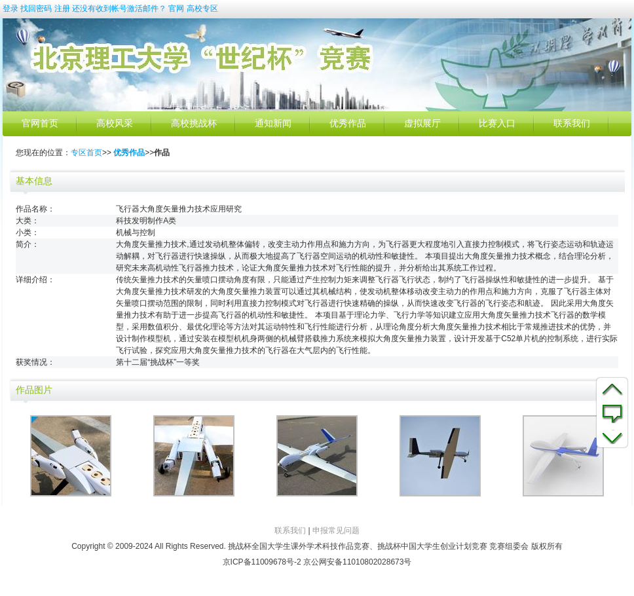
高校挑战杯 (194, 123)
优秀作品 (347, 123)
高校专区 (202, 8)
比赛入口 (497, 123)
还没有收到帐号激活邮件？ (119, 8)
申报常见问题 (336, 530)
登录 (10, 8)
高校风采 (114, 123)
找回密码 (36, 8)
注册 (62, 8)
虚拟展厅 (422, 123)
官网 (176, 8)
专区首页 (86, 152)
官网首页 (40, 123)
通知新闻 (273, 123)
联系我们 (571, 123)
